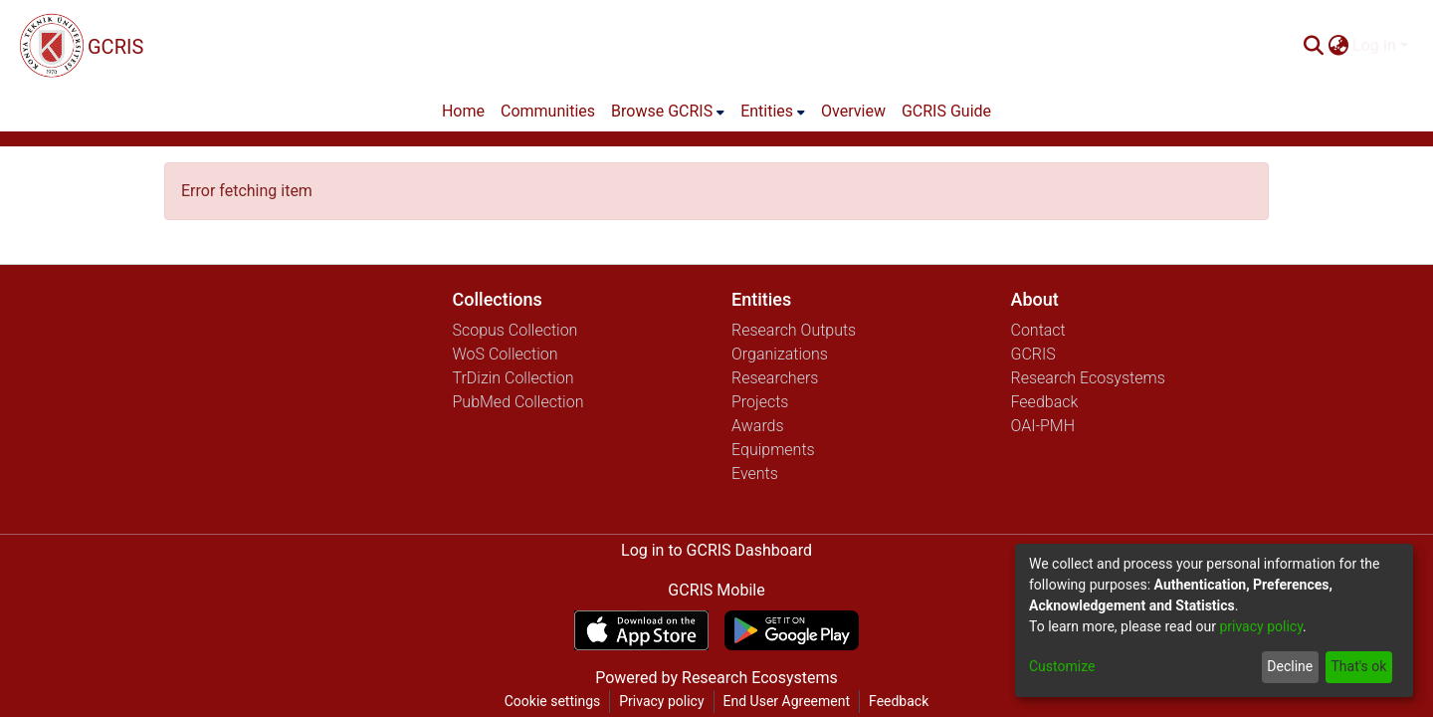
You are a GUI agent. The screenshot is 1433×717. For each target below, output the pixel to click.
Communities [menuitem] (548, 111)
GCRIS (1033, 354)
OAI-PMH (1043, 425)
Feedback (1045, 401)
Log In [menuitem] (1374, 45)
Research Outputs (793, 330)
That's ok (1358, 666)
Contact (1038, 330)
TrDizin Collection (513, 377)
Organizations (779, 354)
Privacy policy (661, 701)
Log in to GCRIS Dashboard (716, 550)
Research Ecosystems (1088, 377)
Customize (1062, 666)
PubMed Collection (518, 401)
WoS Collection (505, 354)
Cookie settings (553, 701)
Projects (759, 401)
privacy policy (1261, 626)
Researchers (774, 377)
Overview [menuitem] (853, 111)
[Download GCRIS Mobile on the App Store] (641, 630)
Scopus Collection (515, 330)
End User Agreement (786, 701)
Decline (1290, 666)
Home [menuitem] (463, 111)
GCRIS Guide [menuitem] (946, 111)
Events (754, 473)
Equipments (773, 449)
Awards (757, 425)
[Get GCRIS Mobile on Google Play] (791, 630)
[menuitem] (1338, 46)
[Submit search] (1313, 46)
